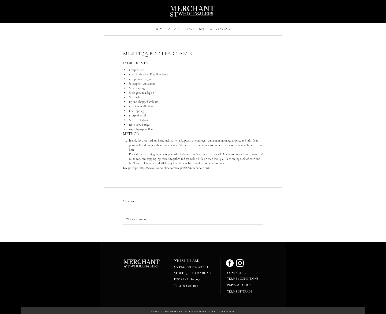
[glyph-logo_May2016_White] (240, 263)
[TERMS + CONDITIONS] (243, 278)
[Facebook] (230, 263)
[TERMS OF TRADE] (240, 291)
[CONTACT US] (239, 273)
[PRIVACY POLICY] (239, 285)
